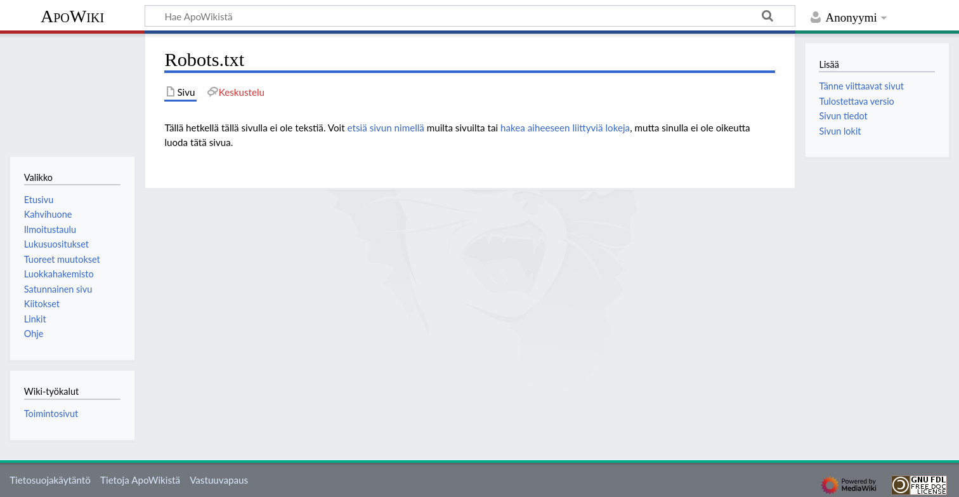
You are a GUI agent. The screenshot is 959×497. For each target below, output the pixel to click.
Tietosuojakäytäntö (50, 480)
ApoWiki (72, 16)
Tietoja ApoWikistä (140, 480)
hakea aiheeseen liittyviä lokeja (565, 127)
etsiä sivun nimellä (386, 127)
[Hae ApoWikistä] (470, 16)
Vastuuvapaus (219, 480)
